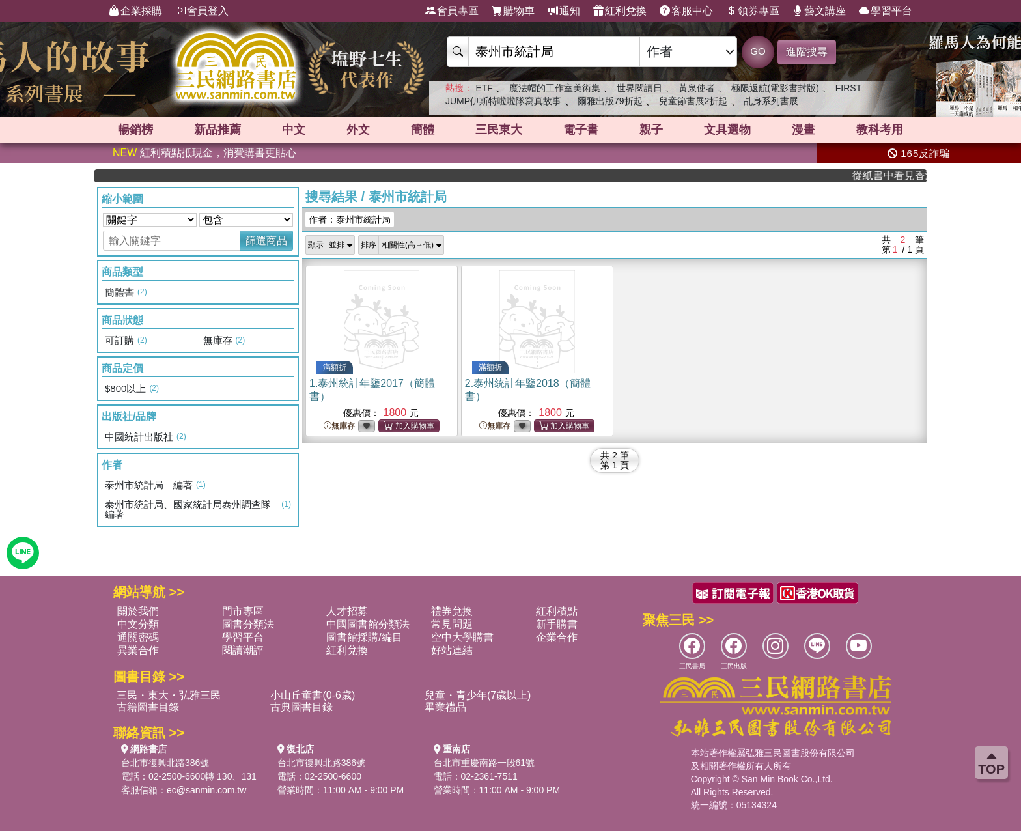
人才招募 (347, 611)
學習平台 (885, 11)
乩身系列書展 (771, 101)
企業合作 (557, 637)
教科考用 (879, 129)
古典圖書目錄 (301, 706)
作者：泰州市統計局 (350, 219)
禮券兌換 (452, 611)
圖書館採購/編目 (364, 637)
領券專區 (752, 11)
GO (757, 51)
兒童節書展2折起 (693, 101)
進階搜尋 (807, 51)
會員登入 (202, 11)
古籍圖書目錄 (148, 706)
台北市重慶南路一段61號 (484, 762)
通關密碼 (138, 637)
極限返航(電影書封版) (775, 88)
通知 (564, 11)
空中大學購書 (462, 637)
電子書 (580, 129)
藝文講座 (819, 11)
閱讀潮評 (243, 650)
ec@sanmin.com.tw (206, 790)
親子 (651, 129)
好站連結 (452, 650)
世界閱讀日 (639, 88)
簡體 (422, 129)
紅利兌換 (620, 11)
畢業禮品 (445, 706)
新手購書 (557, 624)
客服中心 (686, 11)
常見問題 (452, 624)
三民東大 (498, 129)
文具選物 (727, 129)
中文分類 (138, 624)
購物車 (513, 11)
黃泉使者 (696, 88)
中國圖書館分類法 (368, 624)
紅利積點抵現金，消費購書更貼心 (204, 152)
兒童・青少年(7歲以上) (478, 695)
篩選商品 (266, 240)
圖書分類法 (248, 624)
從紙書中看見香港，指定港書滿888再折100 (898, 175)
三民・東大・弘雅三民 (169, 695)
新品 (217, 129)
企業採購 (135, 11)
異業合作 (138, 650)
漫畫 (803, 129)
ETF (483, 88)
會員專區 (452, 11)
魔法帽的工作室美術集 (554, 88)
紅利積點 (557, 611)
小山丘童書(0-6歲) (312, 695)
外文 (358, 129)
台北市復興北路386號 (165, 762)
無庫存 (339, 426)
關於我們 (138, 611)
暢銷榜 (135, 129)
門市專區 (243, 611)
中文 (293, 129)
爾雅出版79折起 (610, 101)
